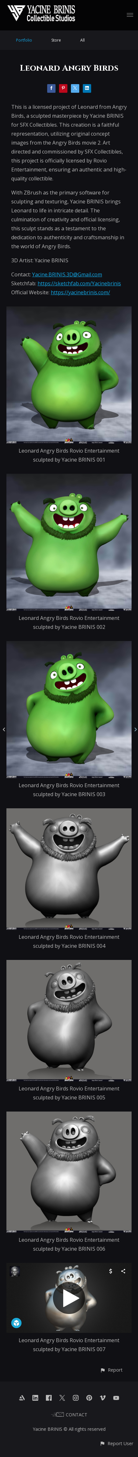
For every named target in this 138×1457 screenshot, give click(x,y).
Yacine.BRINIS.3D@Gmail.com (67, 274)
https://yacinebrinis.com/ (80, 292)
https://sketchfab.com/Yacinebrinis (79, 283)
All (82, 40)
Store (56, 40)
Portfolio (24, 40)
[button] (111, 1369)
